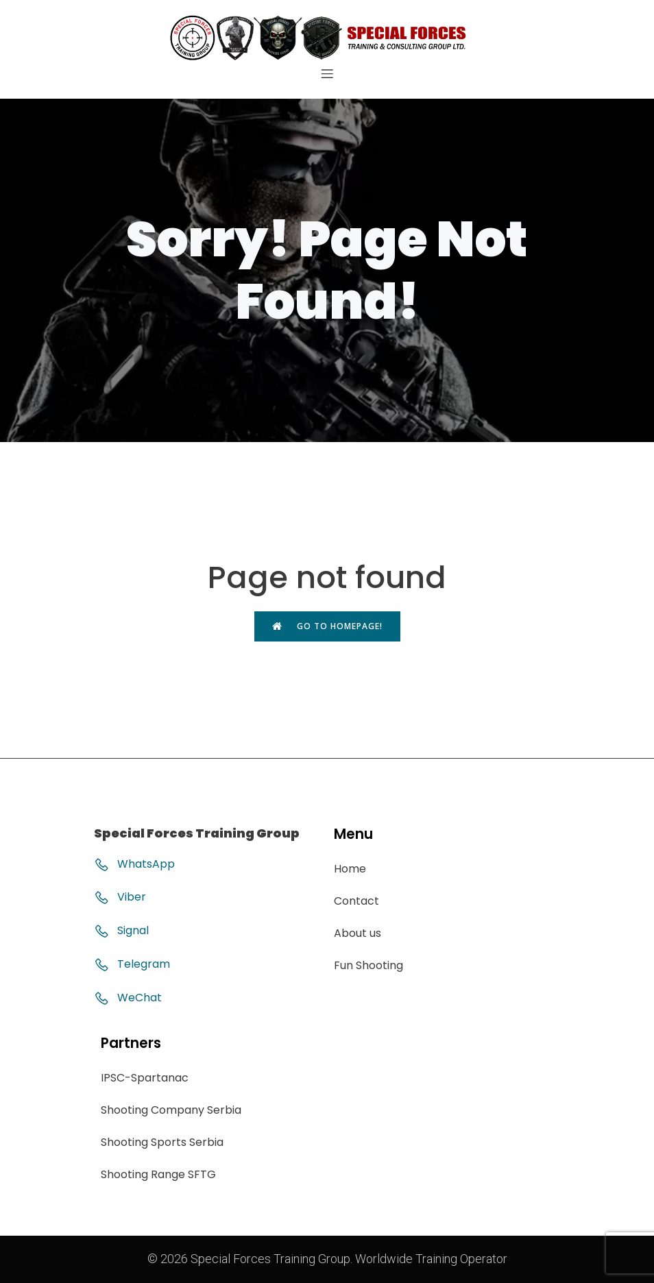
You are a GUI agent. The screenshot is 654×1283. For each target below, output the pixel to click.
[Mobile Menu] (327, 73)
